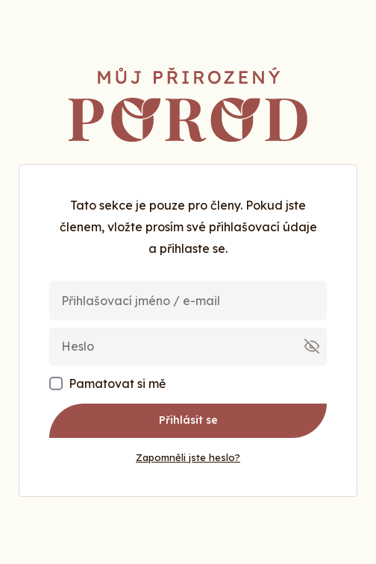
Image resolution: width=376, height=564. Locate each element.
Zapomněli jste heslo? (188, 457)
